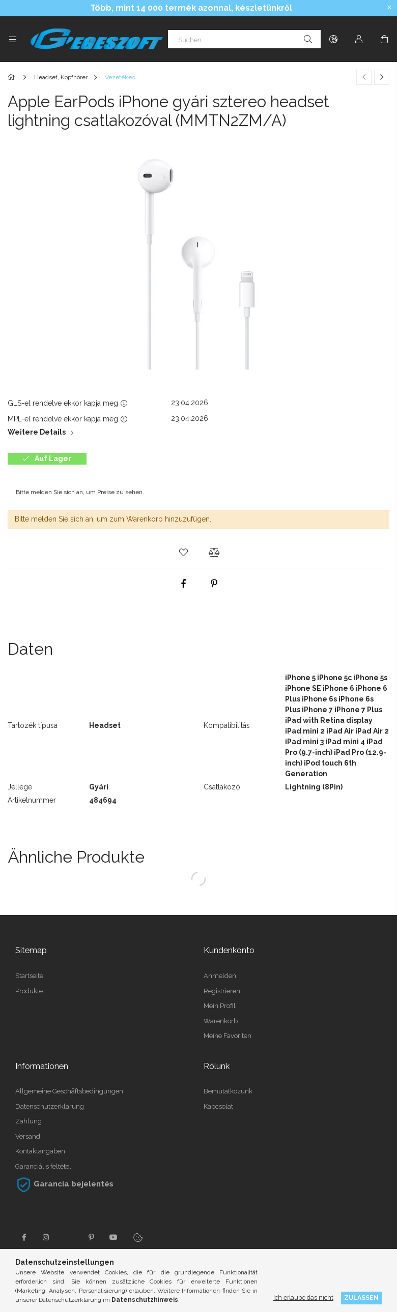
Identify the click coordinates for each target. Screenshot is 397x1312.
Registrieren (222, 991)
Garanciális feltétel (43, 1166)
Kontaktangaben (40, 1151)
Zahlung (28, 1121)
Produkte (29, 991)
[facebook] (183, 583)
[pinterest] (214, 583)
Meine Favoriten (227, 1036)
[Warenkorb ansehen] (384, 39)
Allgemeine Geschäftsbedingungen (69, 1091)
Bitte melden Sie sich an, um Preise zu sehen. (80, 492)
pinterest (91, 1237)
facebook (24, 1237)
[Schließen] (389, 7)
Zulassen (361, 1297)
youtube (113, 1237)
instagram (46, 1237)
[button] (183, 552)
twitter (68, 1237)
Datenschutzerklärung (49, 1106)
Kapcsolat (218, 1106)
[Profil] (359, 39)
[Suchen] (244, 39)
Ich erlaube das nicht (303, 1297)
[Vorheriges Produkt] (364, 77)
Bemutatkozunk (228, 1091)
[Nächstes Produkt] (381, 77)
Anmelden (220, 976)
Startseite (29, 976)
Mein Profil (220, 1006)
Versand (27, 1136)
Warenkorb (221, 1021)
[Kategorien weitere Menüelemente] (12, 39)
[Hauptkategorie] (13, 77)
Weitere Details (37, 432)
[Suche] (308, 39)
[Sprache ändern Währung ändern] (333, 39)
